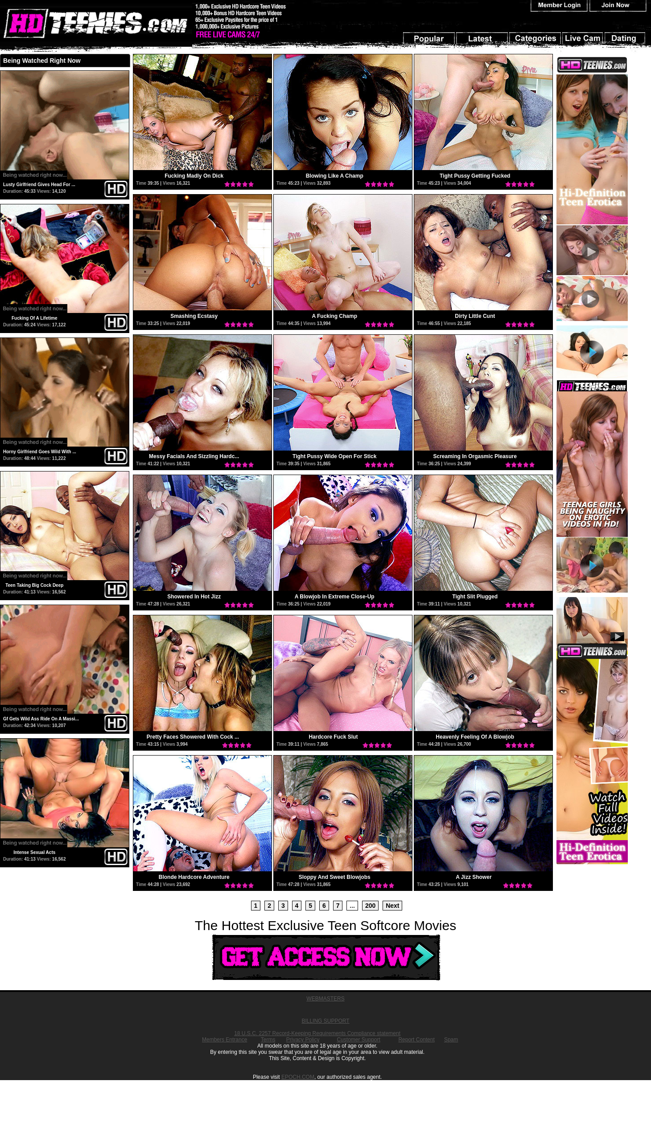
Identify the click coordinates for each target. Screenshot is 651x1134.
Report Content (416, 1039)
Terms (268, 1039)
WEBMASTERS (325, 999)
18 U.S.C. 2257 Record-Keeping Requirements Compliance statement (317, 1033)
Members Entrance (224, 1039)
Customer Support (358, 1039)
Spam (451, 1039)
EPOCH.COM (297, 1077)
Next (392, 905)
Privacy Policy (303, 1039)
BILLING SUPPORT (325, 1021)
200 (370, 905)
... (352, 905)
